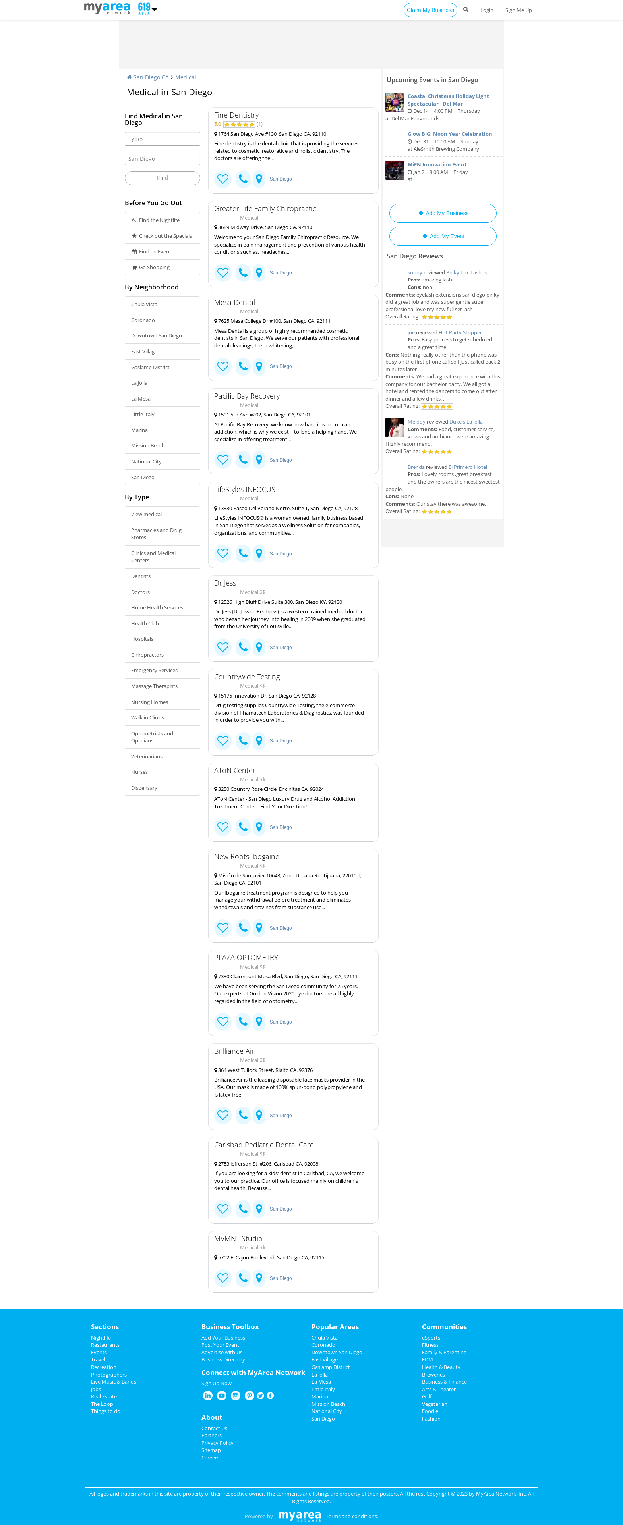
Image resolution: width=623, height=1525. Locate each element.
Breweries (433, 1374)
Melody (417, 421)
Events (99, 1352)
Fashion (431, 1418)
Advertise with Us (221, 1352)
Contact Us (214, 1428)
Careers (210, 1457)
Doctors (140, 592)
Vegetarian (434, 1403)
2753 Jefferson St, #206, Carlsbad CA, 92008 (266, 1163)
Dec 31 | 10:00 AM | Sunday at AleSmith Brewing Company (443, 141)
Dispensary (144, 787)
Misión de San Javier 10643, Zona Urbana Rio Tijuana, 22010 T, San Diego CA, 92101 (288, 879)
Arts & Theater (439, 1389)
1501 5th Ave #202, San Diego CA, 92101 (262, 414)
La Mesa (141, 398)
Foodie (430, 1411)
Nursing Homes (149, 702)
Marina (139, 430)
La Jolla (139, 382)
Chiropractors (147, 654)
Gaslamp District (150, 367)
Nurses (139, 771)
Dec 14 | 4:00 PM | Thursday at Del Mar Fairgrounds (443, 107)
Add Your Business (223, 1337)
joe (411, 332)
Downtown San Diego (156, 335)
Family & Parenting (444, 1352)
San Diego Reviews (415, 256)
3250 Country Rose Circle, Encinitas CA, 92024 (269, 788)
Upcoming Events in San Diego (432, 79)
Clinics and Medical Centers (153, 556)
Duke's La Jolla (466, 421)
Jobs (96, 1389)
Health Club (145, 623)
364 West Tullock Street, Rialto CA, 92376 (263, 1070)
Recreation (103, 1367)
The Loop (102, 1403)
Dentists (141, 576)
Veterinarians (147, 756)
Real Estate (104, 1396)
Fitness (430, 1344)
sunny (415, 272)
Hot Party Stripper (460, 332)
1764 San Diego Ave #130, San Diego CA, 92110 (270, 133)
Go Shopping (150, 267)
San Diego (143, 477)
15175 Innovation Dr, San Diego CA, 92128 (265, 695)
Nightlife (101, 1337)
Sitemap (211, 1450)
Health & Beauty (441, 1367)
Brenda (416, 466)
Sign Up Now (216, 1383)
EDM (427, 1359)
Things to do (105, 1411)
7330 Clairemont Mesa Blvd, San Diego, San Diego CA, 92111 (286, 976)
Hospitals (142, 638)
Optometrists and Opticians (152, 737)
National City (146, 461)
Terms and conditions (351, 1516)
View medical (146, 514)
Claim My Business (430, 10)
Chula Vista (144, 304)
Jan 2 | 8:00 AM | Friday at (443, 172)
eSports (431, 1337)
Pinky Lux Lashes (466, 272)
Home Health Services (157, 607)
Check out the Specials (161, 235)
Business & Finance (444, 1381)
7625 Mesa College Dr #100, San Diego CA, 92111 (272, 320)
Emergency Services (154, 670)
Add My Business (442, 213)
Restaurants (105, 1344)
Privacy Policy (217, 1442)
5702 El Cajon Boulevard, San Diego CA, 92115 (269, 1257)
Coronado (143, 320)
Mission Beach (148, 445)
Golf (426, 1396)
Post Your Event (220, 1344)
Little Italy (143, 414)
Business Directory (223, 1359)
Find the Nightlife (155, 220)
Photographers (109, 1374)
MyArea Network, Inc (501, 1493)
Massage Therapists (154, 686)
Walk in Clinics (147, 717)
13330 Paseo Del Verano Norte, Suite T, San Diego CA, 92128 (286, 508)
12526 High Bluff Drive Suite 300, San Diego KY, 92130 (278, 601)
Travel (98, 1359)
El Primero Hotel (468, 466)
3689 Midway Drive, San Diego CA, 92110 (263, 227)
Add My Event (443, 236)
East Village (144, 351)
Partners (211, 1435)
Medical (185, 77)
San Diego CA (148, 77)
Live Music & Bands (113, 1381)
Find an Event (151, 251)
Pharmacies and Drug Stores (156, 533)
